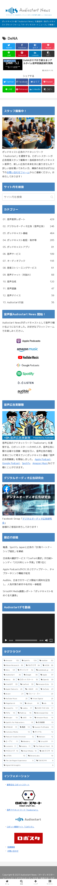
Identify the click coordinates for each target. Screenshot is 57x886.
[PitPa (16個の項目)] (9, 713)
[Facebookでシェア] (22, 46)
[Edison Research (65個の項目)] (13, 665)
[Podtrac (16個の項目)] (24, 713)
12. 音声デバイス (28, 295)
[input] (28, 197)
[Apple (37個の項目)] (46, 675)
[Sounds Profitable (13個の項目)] (42, 727)
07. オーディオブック (28, 261)
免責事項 (11, 847)
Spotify (26, 463)
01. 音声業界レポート (28, 219)
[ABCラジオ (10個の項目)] (46, 751)
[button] (48, 54)
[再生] (6, 640)
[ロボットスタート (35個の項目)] (28, 679)
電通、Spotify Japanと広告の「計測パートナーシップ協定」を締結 (27, 549)
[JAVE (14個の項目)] (26, 717)
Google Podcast (11, 463)
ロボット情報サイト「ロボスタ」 (20, 826)
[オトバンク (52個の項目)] (25, 670)
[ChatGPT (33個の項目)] (11, 684)
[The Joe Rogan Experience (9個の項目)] (19, 760)
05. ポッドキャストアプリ (28, 247)
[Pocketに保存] (48, 46)
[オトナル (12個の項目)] (43, 732)
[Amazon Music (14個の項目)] (43, 717)
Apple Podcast (42, 459)
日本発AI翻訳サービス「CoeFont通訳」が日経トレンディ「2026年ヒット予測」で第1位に (28, 560)
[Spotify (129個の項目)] (29, 660)
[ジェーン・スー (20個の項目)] (39, 694)
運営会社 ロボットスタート (18, 784)
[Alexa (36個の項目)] (9, 679)
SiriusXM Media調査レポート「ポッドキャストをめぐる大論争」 (28, 593)
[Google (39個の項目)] (31, 675)
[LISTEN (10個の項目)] (14, 756)
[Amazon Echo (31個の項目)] (44, 684)
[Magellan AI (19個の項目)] (13, 703)
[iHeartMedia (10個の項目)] (29, 751)
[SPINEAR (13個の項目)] (10, 727)
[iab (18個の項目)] (47, 703)
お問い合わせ (12, 851)
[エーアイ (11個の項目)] (11, 741)
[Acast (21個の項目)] (14, 694)
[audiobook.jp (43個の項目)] (44, 670)
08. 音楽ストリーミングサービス (28, 268)
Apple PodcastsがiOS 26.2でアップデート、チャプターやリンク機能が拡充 (28, 571)
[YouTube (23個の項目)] (46, 689)
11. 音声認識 (28, 288)
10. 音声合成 (28, 282)
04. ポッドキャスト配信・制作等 (28, 240)
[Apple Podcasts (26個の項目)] (13, 689)
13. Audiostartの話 (28, 302)
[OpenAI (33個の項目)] (47, 679)
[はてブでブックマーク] (35, 46)
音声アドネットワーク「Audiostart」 (23, 810)
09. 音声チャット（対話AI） (28, 275)
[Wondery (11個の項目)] (28, 741)
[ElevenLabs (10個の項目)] (41, 756)
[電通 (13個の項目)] (25, 727)
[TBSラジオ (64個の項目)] (33, 665)
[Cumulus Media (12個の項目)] (17, 732)
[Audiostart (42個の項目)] (12, 675)
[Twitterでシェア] (9, 46)
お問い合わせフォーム (18, 172)
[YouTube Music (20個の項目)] (16, 698)
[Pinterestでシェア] (22, 54)
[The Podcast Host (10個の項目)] (43, 746)
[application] (28, 628)
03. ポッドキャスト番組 (28, 233)
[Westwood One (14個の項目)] (43, 713)
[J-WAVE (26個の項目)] (31, 689)
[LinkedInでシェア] (35, 54)
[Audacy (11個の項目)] (25, 746)
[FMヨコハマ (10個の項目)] (11, 751)
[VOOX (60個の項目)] (48, 665)
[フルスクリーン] (51, 640)
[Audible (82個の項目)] (46, 660)
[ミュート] (46, 640)
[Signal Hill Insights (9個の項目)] (28, 765)
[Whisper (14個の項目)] (11, 717)
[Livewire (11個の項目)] (10, 746)
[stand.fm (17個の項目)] (11, 708)
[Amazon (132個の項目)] (11, 660)
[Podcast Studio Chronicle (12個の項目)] (19, 737)
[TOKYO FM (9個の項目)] (45, 760)
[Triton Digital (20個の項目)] (41, 698)
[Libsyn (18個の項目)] (32, 703)
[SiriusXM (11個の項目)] (45, 741)
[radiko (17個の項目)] (26, 708)
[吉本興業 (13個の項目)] (44, 722)
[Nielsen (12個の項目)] (45, 737)
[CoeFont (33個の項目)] (27, 684)
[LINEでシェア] (9, 54)
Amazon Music (40, 463)
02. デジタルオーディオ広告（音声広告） (28, 226)
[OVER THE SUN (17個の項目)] (44, 708)
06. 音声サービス (28, 254)
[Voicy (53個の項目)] (9, 670)
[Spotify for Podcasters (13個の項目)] (18, 722)
